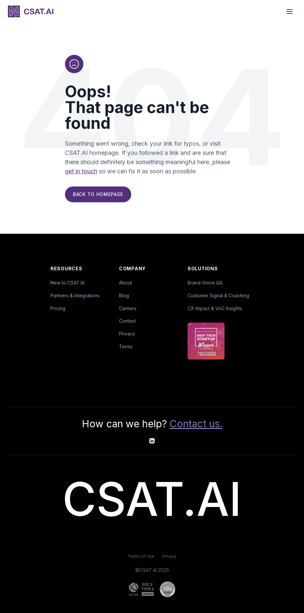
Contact (127, 321)
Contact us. (195, 424)
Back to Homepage (98, 195)
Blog (124, 295)
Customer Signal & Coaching (218, 295)
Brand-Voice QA (205, 282)
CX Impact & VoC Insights (215, 308)
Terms (126, 346)
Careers (128, 308)
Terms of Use (141, 556)
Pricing (57, 308)
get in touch (81, 172)
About (125, 282)
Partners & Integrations (75, 295)
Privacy (127, 333)
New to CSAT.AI (67, 282)
